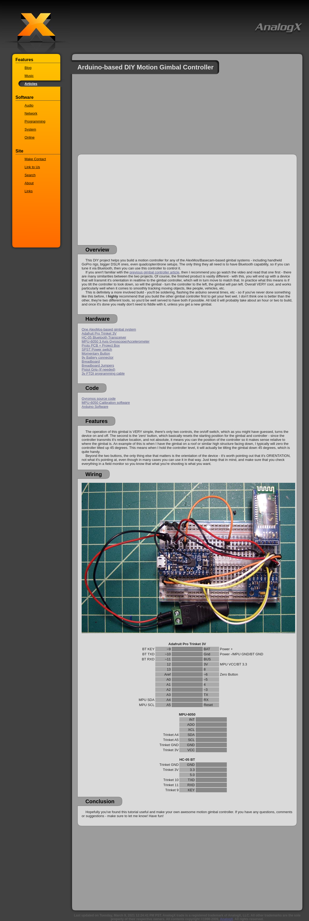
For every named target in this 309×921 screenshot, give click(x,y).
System (30, 129)
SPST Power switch (97, 349)
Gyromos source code (99, 399)
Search (30, 175)
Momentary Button (96, 353)
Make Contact (35, 159)
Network (31, 113)
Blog (28, 68)
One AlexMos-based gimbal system (109, 329)
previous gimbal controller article (154, 272)
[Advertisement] (187, 116)
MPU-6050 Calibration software (106, 403)
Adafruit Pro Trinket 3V (99, 333)
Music (29, 76)
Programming (35, 121)
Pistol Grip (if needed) (98, 369)
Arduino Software (95, 407)
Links (29, 191)
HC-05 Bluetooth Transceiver (104, 337)
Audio (29, 105)
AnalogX (226, 919)
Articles (31, 84)
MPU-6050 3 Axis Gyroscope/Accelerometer (115, 341)
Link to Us (32, 167)
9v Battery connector (97, 357)
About (29, 183)
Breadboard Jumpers (98, 365)
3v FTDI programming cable (103, 373)
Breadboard (91, 361)
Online (30, 137)
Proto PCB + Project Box (101, 345)
